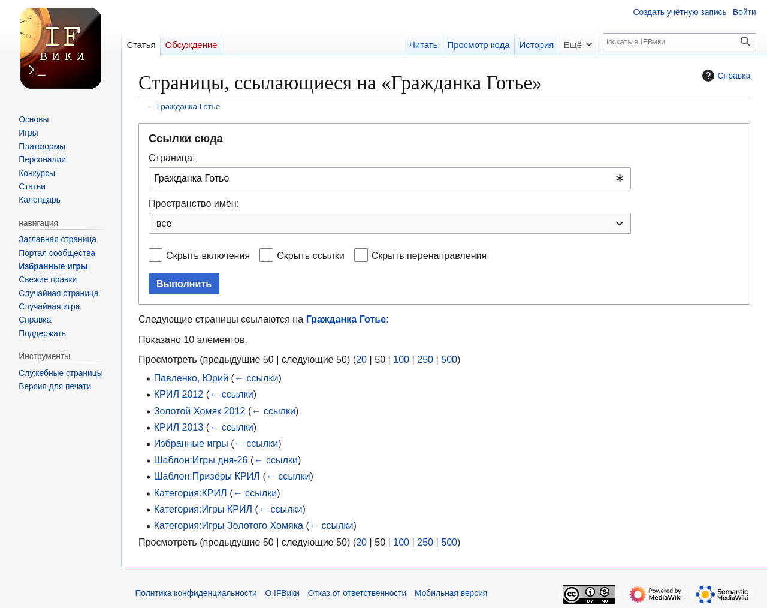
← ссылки (256, 377)
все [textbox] (163, 223)
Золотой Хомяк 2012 (200, 410)
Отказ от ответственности (357, 593)
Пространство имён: (194, 203)
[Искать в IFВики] (679, 41)
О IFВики (282, 593)
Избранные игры (191, 443)
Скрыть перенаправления (429, 255)
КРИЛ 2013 (179, 427)
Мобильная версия (451, 593)
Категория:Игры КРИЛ (203, 509)
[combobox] (390, 178)
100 (401, 359)
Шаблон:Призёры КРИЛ (207, 476)
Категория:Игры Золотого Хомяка (228, 525)
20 (361, 359)
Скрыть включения (208, 255)
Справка (724, 76)
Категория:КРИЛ (190, 492)
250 (425, 359)
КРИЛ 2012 (179, 394)
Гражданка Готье (188, 106)
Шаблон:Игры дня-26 (201, 460)
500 (449, 359)
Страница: (172, 157)
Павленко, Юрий (191, 377)
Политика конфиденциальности (195, 593)
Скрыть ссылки (311, 255)
